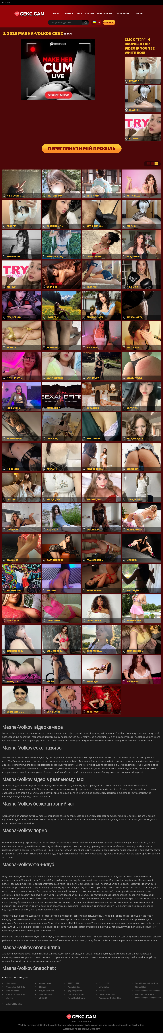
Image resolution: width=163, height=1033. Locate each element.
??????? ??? (73, 983)
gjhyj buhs (104, 987)
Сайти (67, 13)
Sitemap (42, 987)
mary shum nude (75, 994)
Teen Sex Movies (107, 994)
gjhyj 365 (43, 998)
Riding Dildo (140, 987)
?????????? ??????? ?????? (148, 998)
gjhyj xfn (9, 998)
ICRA (88, 1021)
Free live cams (12, 990)
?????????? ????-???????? (147, 990)
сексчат (6, 2)
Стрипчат (138, 13)
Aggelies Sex (74, 987)
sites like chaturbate (144, 994)
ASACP (81, 1021)
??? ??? (102, 990)
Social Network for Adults (146, 983)
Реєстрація (109, 22)
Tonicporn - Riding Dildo (110, 998)
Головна (54, 13)
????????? (104, 983)
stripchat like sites (14, 1004)
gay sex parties (75, 990)
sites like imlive (45, 994)
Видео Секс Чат (46, 990)
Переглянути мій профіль (81, 148)
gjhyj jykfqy (11, 983)
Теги (79, 13)
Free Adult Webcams (15, 994)
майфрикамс (105, 13)
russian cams (45, 983)
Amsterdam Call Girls (15, 987)
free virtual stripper (76, 998)
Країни (89, 13)
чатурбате (123, 13)
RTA (74, 1021)
